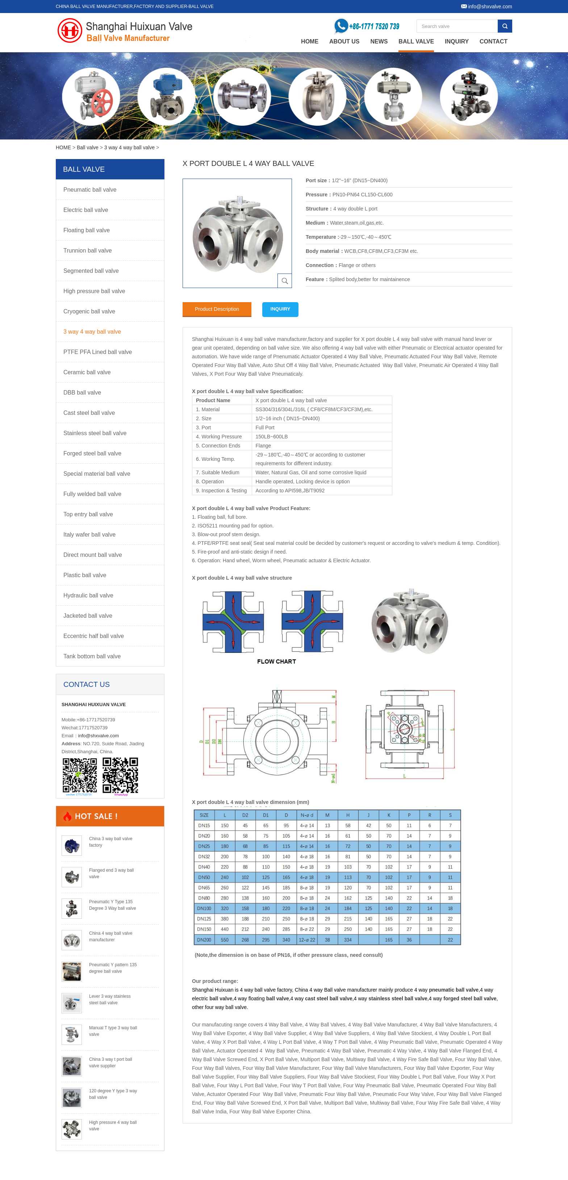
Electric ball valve (85, 210)
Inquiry (457, 41)
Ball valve (416, 41)
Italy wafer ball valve (89, 534)
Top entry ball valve (88, 514)
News (379, 41)
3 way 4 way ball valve (129, 147)
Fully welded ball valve (92, 494)
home (309, 41)
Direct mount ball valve (92, 555)
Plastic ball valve (84, 575)
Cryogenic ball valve (89, 311)
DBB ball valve (82, 392)
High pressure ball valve (94, 291)
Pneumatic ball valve (90, 190)
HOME (63, 147)
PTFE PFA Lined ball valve (97, 352)
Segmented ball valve (91, 271)
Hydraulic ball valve (88, 595)
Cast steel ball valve (89, 413)
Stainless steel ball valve (94, 433)
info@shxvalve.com (98, 735)
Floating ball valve (86, 230)
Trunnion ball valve (87, 250)
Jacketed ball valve (87, 616)
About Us (344, 41)
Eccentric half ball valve (93, 636)
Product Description (217, 309)
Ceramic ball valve (87, 372)
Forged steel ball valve (92, 453)
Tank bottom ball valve (92, 656)
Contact (494, 41)
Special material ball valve (96, 474)
